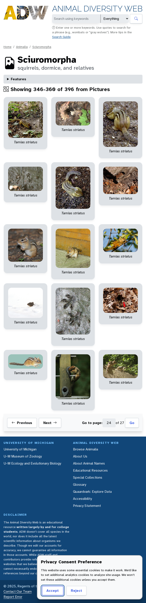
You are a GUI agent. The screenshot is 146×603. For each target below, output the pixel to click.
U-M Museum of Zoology (23, 456)
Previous (22, 423)
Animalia (22, 47)
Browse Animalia (85, 449)
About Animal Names (89, 463)
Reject (76, 590)
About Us (80, 456)
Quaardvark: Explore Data (92, 491)
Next (50, 423)
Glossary (79, 484)
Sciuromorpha (41, 47)
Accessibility (82, 498)
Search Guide (61, 37)
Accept (52, 590)
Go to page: (92, 422)
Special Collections (87, 477)
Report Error (13, 596)
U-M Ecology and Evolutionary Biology (32, 463)
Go (132, 422)
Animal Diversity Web (97, 8)
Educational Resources (90, 470)
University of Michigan (20, 449)
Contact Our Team (18, 591)
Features (18, 79)
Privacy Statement (87, 505)
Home (7, 47)
